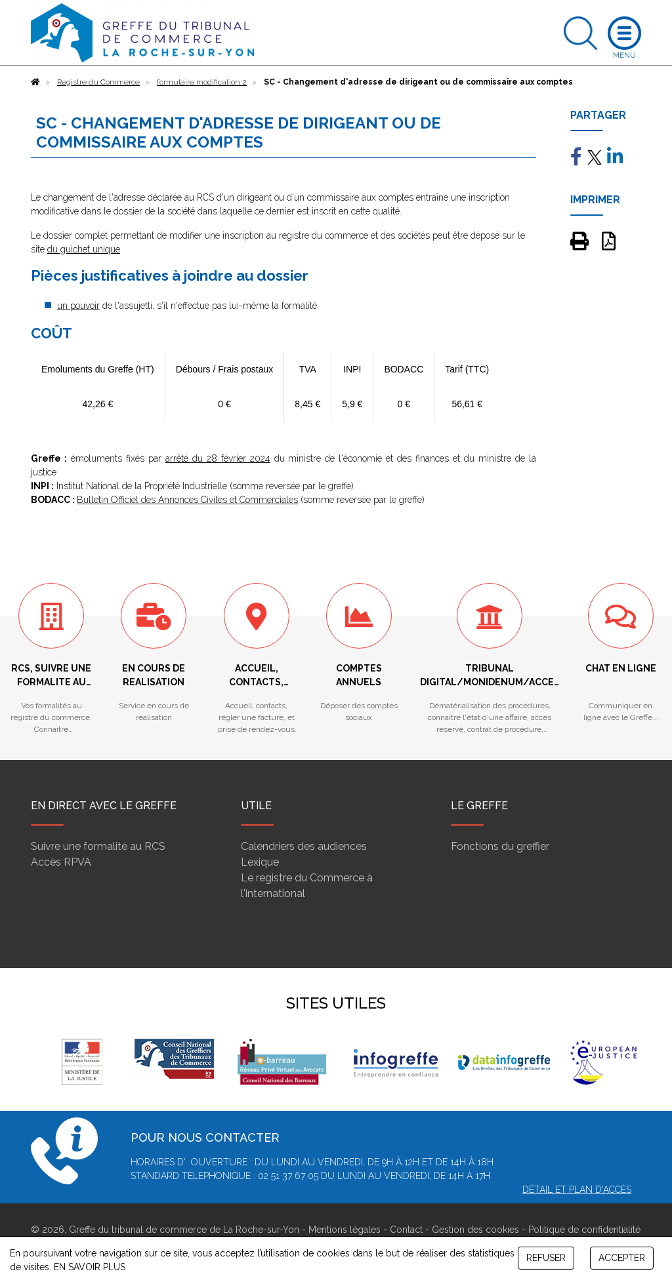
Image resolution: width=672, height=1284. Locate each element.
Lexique (260, 862)
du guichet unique (83, 249)
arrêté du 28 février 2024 (217, 458)
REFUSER (546, 1258)
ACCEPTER (621, 1258)
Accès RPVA (61, 862)
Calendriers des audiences (304, 846)
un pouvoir (78, 305)
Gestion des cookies (475, 1229)
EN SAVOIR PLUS (89, 1267)
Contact (406, 1229)
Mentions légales (344, 1229)
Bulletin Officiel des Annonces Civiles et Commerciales (187, 499)
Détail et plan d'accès (576, 1189)
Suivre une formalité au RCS (98, 846)
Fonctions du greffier (500, 846)
